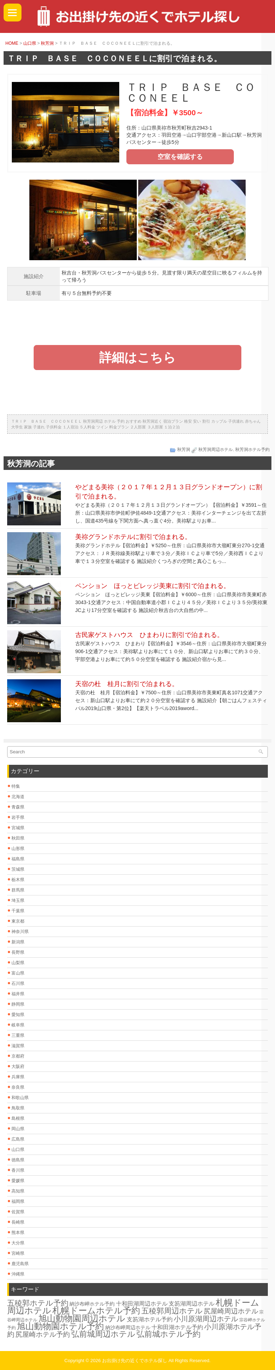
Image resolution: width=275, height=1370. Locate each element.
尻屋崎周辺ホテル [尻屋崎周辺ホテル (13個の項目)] (231, 1311)
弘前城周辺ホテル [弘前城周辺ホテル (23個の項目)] (103, 1334)
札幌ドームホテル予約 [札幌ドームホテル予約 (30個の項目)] (96, 1310)
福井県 (17, 993)
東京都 (17, 921)
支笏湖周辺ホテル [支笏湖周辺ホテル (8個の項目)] (191, 1304)
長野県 (17, 952)
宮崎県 (17, 1253)
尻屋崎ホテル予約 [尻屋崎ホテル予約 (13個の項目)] (42, 1334)
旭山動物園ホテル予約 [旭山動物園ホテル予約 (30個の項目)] (60, 1326)
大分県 (17, 1242)
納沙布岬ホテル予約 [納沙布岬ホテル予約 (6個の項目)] (92, 1304)
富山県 (17, 973)
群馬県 (17, 890)
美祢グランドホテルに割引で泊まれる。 (133, 536)
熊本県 (17, 1232)
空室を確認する (180, 156)
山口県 (29, 43)
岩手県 (17, 817)
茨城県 (17, 869)
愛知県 (17, 1014)
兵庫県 (17, 1076)
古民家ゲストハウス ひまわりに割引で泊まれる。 (149, 634)
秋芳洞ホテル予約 (252, 449)
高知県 (17, 1191)
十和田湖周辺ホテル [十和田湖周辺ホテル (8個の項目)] (142, 1304)
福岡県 (17, 1201)
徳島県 (17, 1159)
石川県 (17, 983)
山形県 (17, 848)
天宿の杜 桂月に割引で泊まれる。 (126, 684)
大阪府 (17, 1066)
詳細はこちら (137, 357)
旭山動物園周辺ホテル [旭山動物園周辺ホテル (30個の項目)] (81, 1318)
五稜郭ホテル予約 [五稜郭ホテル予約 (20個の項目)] (37, 1303)
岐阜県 (17, 1025)
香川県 (17, 1170)
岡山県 (17, 1128)
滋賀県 (17, 1045)
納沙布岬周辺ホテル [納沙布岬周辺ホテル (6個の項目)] (127, 1327)
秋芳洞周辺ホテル (215, 449)
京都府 (17, 1056)
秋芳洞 (47, 43)
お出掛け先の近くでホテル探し (134, 1360)
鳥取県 (17, 1108)
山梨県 (17, 962)
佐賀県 (17, 1211)
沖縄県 (17, 1274)
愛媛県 (17, 1180)
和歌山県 (20, 1097)
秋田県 (17, 838)
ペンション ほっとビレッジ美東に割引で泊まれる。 (152, 585)
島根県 (17, 1118)
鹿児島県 (20, 1263)
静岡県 (17, 1004)
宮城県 (17, 827)
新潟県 (17, 941)
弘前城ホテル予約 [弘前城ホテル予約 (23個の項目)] (168, 1334)
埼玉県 (17, 900)
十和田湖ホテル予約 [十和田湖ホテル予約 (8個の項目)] (177, 1327)
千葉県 (17, 910)
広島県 (17, 1139)
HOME (11, 43)
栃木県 (17, 879)
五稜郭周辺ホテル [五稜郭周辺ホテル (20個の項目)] (172, 1311)
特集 (15, 786)
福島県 (17, 858)
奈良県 (17, 1087)
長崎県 (17, 1222)
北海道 (17, 796)
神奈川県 (20, 931)
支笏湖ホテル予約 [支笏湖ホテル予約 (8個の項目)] (150, 1319)
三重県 (17, 1035)
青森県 (17, 807)
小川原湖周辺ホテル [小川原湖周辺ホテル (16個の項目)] (206, 1319)
